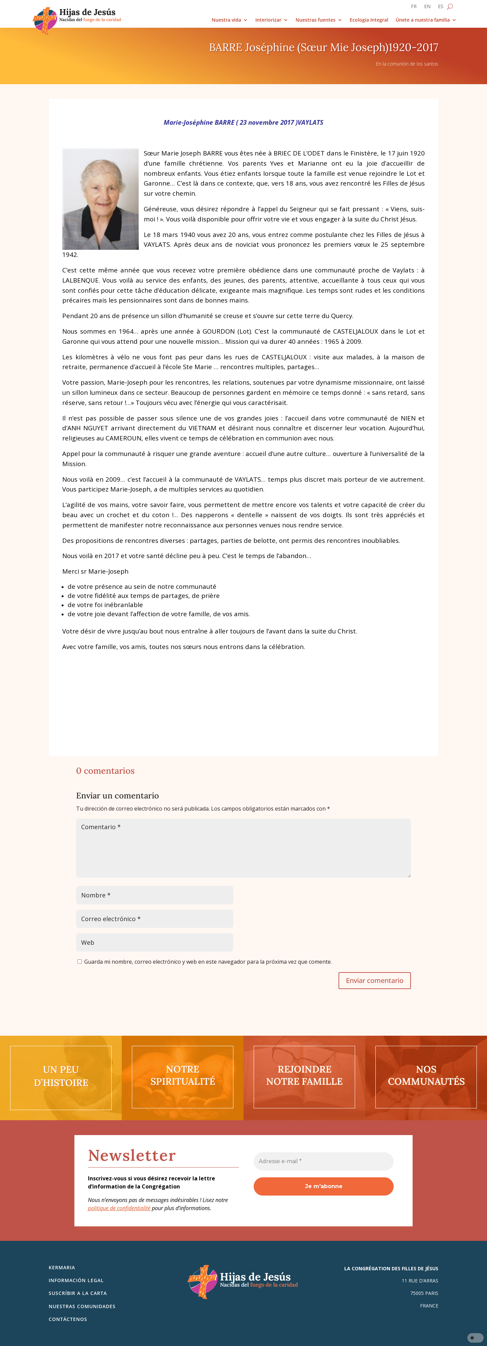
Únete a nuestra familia (423, 20)
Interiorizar (268, 20)
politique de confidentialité (119, 1208)
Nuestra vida (226, 20)
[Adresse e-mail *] (324, 1161)
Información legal (76, 1280)
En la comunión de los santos (407, 64)
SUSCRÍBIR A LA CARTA (78, 1293)
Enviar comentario (374, 980)
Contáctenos (68, 1319)
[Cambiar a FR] (414, 8)
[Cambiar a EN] (427, 8)
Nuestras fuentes (315, 20)
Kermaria (62, 1267)
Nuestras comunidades (82, 1306)
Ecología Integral (369, 20)
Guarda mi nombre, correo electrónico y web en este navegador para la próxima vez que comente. (208, 961)
